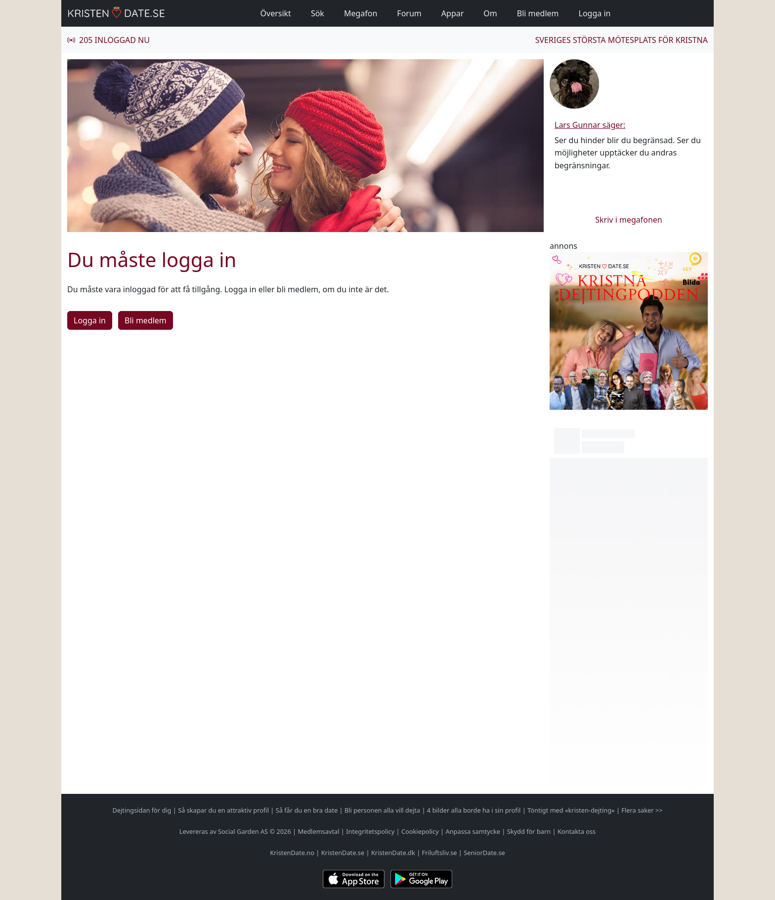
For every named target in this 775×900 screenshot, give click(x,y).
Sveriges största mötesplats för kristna (621, 40)
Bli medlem (538, 13)
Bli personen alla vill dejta (382, 810)
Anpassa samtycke (473, 831)
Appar (452, 13)
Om (490, 13)
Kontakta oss (577, 831)
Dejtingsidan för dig (141, 810)
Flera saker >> (641, 810)
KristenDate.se (343, 852)
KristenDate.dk (393, 852)
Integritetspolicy (370, 831)
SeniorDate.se (484, 852)
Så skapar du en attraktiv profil (223, 810)
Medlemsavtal (318, 831)
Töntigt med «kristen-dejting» (571, 810)
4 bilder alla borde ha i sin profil (474, 810)
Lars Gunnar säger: (590, 124)
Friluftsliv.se (439, 852)
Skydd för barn (529, 831)
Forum (409, 13)
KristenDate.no (292, 852)
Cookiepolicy (420, 831)
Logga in (595, 13)
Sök (317, 13)
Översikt (275, 13)
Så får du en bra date (307, 810)
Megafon (360, 13)
